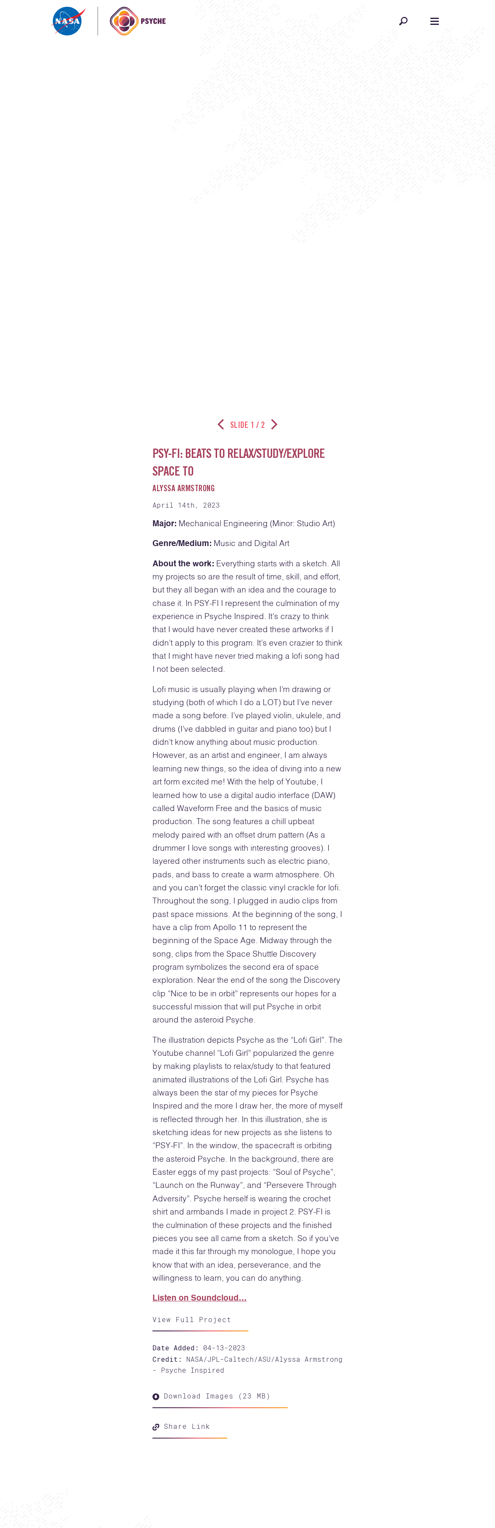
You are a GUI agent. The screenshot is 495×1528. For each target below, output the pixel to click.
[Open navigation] (434, 21)
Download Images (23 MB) (211, 1395)
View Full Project (191, 1319)
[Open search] (403, 21)
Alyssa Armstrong (183, 489)
